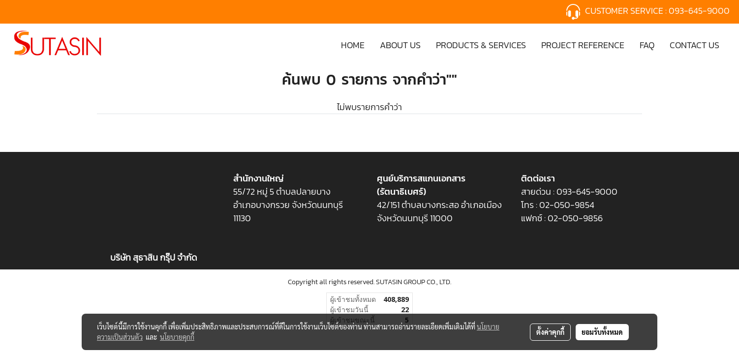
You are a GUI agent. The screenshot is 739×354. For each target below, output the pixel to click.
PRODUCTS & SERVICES (481, 45)
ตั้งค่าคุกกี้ (550, 331)
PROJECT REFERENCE (582, 45)
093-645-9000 (700, 10)
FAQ (647, 45)
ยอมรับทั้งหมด (602, 331)
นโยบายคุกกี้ (177, 336)
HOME (353, 45)
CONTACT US (694, 45)
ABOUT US (400, 45)
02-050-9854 (567, 204)
